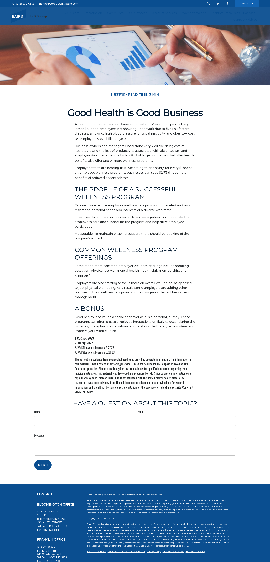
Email (140, 412)
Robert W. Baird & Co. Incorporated (145, 545)
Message (39, 435)
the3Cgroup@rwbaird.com (59, 3)
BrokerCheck (156, 494)
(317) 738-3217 (54, 553)
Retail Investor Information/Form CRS (126, 551)
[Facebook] (227, 3)
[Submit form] (43, 465)
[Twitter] (208, 3)
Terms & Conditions (96, 551)
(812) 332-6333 (22, 3)
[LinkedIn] (218, 3)
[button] (72, 12)
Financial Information (173, 551)
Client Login (247, 3)
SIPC (185, 545)
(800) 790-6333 (57, 526)
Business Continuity (195, 551)
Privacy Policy (154, 551)
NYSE (176, 545)
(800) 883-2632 (57, 557)
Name (37, 412)
